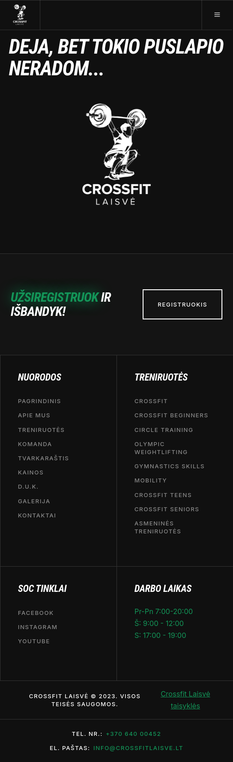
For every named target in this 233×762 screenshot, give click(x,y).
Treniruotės (41, 429)
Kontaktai (37, 515)
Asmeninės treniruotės (157, 527)
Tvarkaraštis (43, 458)
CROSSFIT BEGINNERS (171, 415)
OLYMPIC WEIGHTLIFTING (161, 447)
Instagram (38, 626)
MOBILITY (150, 480)
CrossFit (151, 400)
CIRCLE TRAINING (163, 429)
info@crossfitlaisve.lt (138, 747)
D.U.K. (28, 486)
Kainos (30, 472)
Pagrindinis (39, 400)
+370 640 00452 (133, 733)
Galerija (34, 501)
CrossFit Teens (163, 494)
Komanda (35, 443)
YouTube (34, 641)
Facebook (36, 612)
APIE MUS (34, 415)
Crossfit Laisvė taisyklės (185, 699)
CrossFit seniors (166, 509)
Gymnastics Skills (169, 466)
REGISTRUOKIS (182, 304)
